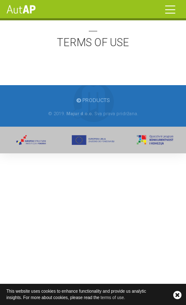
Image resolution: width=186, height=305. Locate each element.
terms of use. (113, 297)
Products (93, 100)
